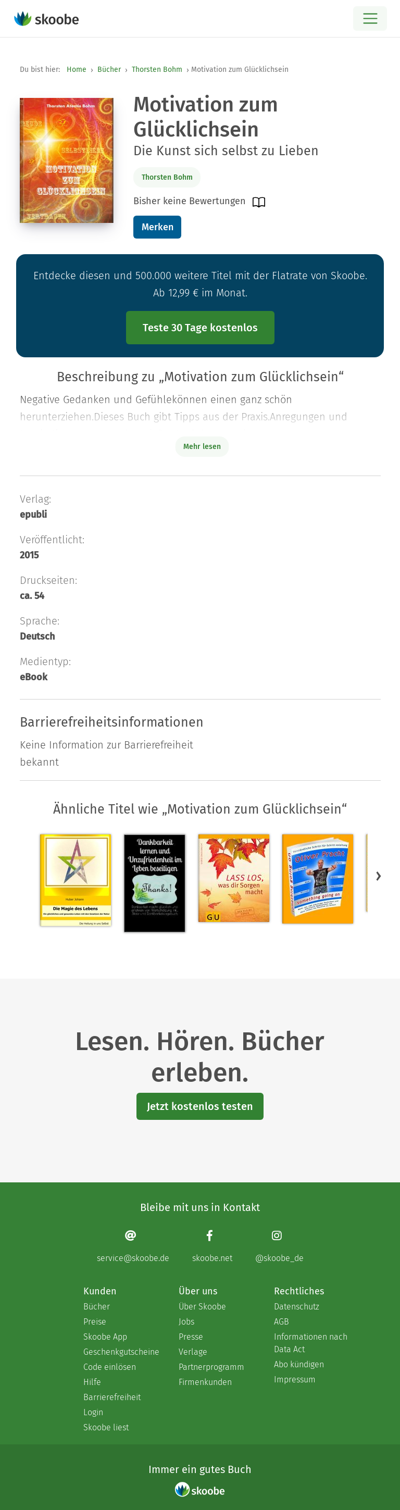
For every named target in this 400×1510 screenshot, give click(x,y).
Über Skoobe (202, 1307)
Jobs (186, 1322)
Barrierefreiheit (112, 1397)
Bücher (109, 69)
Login (93, 1412)
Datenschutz (296, 1307)
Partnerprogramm (211, 1367)
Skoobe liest (106, 1427)
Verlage (193, 1352)
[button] (378, 875)
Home (76, 69)
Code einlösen (109, 1367)
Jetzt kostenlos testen (200, 1106)
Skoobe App (105, 1337)
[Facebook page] (212, 1246)
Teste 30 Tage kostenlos (200, 327)
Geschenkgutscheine (120, 1352)
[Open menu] (370, 18)
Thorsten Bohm (157, 69)
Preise (94, 1322)
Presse (191, 1337)
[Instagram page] (279, 1246)
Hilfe (92, 1382)
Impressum (295, 1379)
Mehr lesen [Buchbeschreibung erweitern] (202, 446)
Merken (157, 227)
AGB (281, 1322)
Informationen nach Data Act (310, 1343)
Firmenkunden (205, 1382)
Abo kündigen (299, 1364)
